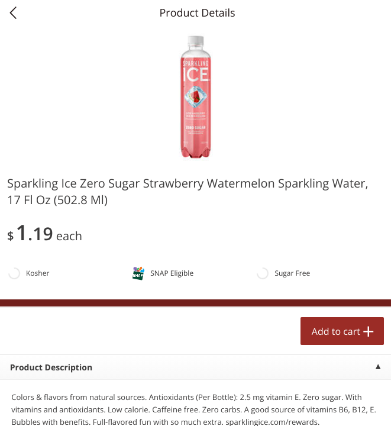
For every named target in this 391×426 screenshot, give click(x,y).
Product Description (51, 367)
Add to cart (336, 331)
